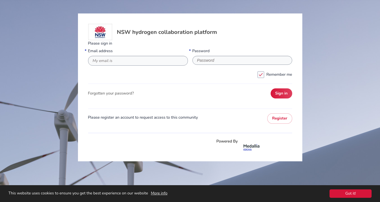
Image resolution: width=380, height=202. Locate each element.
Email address (100, 51)
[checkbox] (260, 74)
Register (279, 118)
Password (201, 51)
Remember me (191, 74)
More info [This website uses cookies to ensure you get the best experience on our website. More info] (159, 194)
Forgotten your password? (111, 93)
